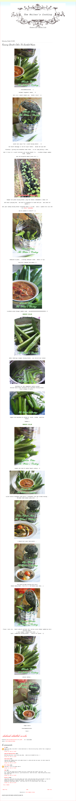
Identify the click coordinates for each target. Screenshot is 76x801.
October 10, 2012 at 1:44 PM (10, 751)
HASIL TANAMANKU (28, 208)
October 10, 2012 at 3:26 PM (10, 762)
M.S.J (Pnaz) (7, 765)
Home (27, 789)
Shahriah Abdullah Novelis (9, 753)
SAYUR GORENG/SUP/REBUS (10, 741)
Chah (5, 770)
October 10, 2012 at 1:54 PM (10, 756)
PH (4, 747)
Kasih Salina (7, 758)
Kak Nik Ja (6, 777)
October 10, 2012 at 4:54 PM (10, 775)
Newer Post (5, 789)
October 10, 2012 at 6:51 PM (10, 782)
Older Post (49, 789)
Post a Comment (6, 784)
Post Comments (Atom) (30, 792)
